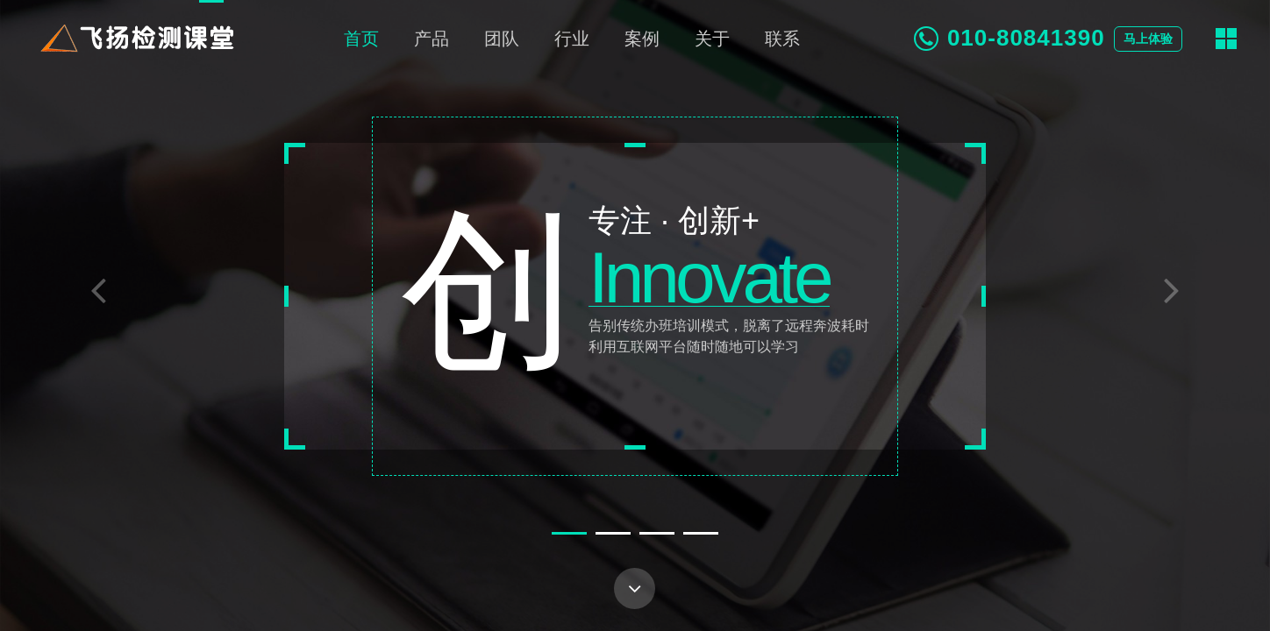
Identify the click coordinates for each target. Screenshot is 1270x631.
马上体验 (1148, 39)
